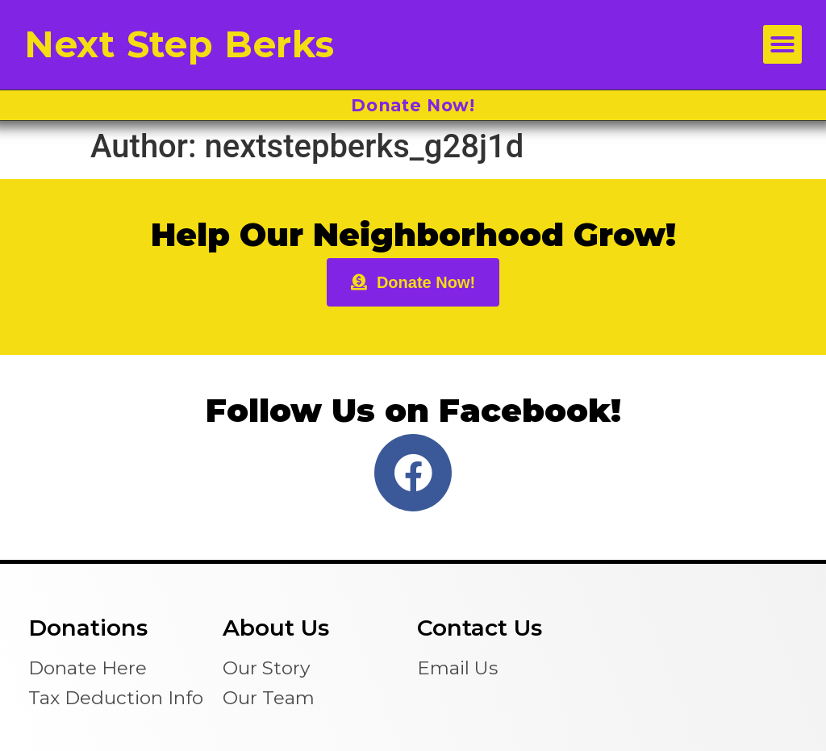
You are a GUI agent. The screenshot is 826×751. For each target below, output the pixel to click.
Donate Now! (413, 105)
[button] (782, 44)
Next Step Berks (179, 44)
